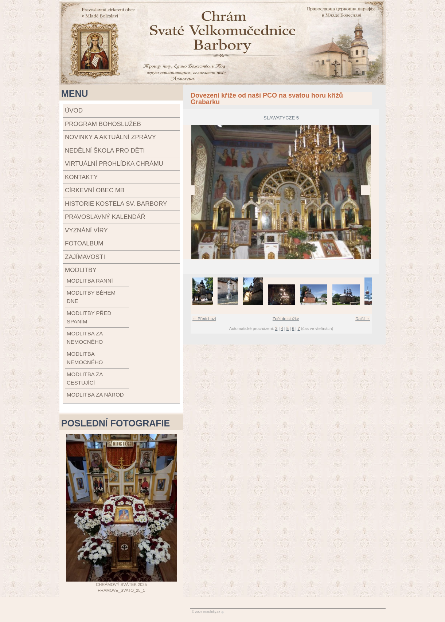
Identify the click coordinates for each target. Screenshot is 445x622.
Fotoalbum (84, 243)
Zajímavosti (85, 256)
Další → (362, 318)
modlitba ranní (90, 280)
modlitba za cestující (85, 378)
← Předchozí (204, 318)
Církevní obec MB (94, 190)
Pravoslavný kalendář (105, 216)
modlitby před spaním (89, 317)
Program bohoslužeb (103, 124)
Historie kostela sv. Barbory (116, 203)
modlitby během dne (91, 297)
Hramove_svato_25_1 (121, 590)
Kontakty (81, 177)
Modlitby (81, 270)
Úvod (74, 110)
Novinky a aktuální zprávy (110, 137)
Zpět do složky (286, 318)
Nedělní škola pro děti (105, 150)
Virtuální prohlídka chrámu (114, 163)
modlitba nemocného (85, 358)
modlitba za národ (95, 394)
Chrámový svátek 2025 (121, 584)
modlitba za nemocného (85, 337)
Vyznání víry (86, 230)
